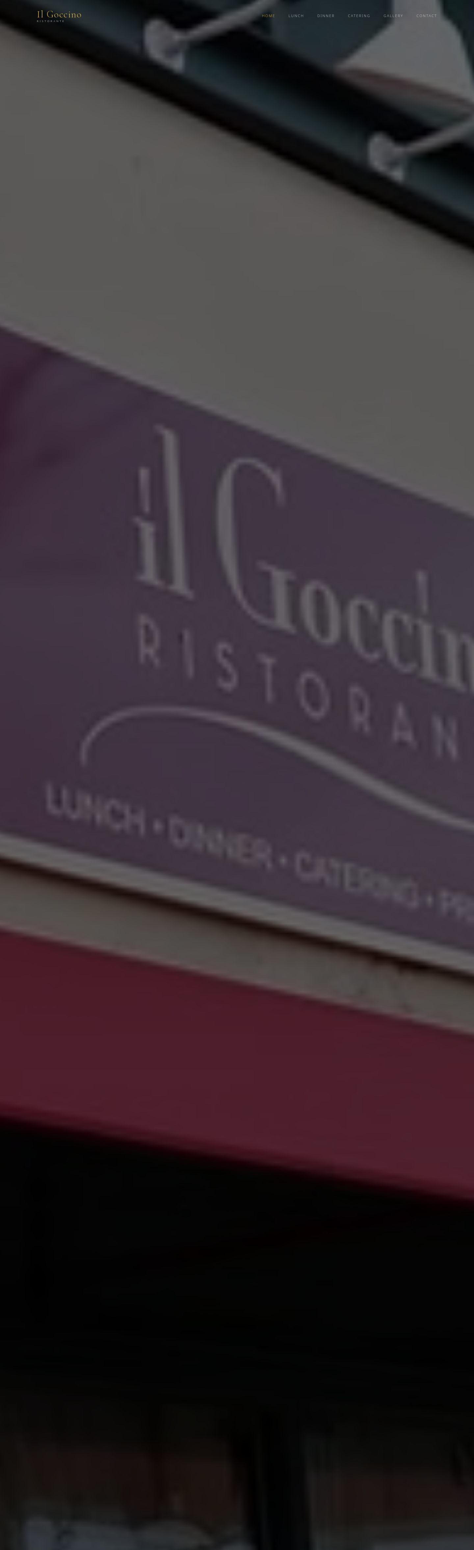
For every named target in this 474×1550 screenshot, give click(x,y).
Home (269, 15)
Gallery (393, 15)
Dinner (326, 15)
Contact (426, 15)
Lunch (296, 15)
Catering (359, 15)
